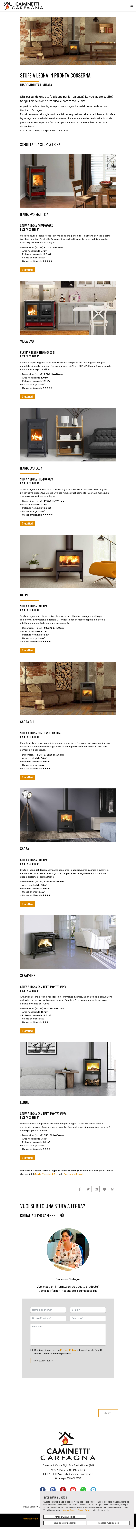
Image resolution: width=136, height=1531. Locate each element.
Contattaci (27, 270)
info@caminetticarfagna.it (78, 1478)
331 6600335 (74, 1482)
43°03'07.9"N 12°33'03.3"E (71, 1474)
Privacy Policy (84, 1510)
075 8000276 (54, 1478)
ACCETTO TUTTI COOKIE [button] (108, 1523)
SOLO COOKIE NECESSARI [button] (65, 1523)
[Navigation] (131, 6)
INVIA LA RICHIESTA (43, 1365)
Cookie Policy (69, 1510)
